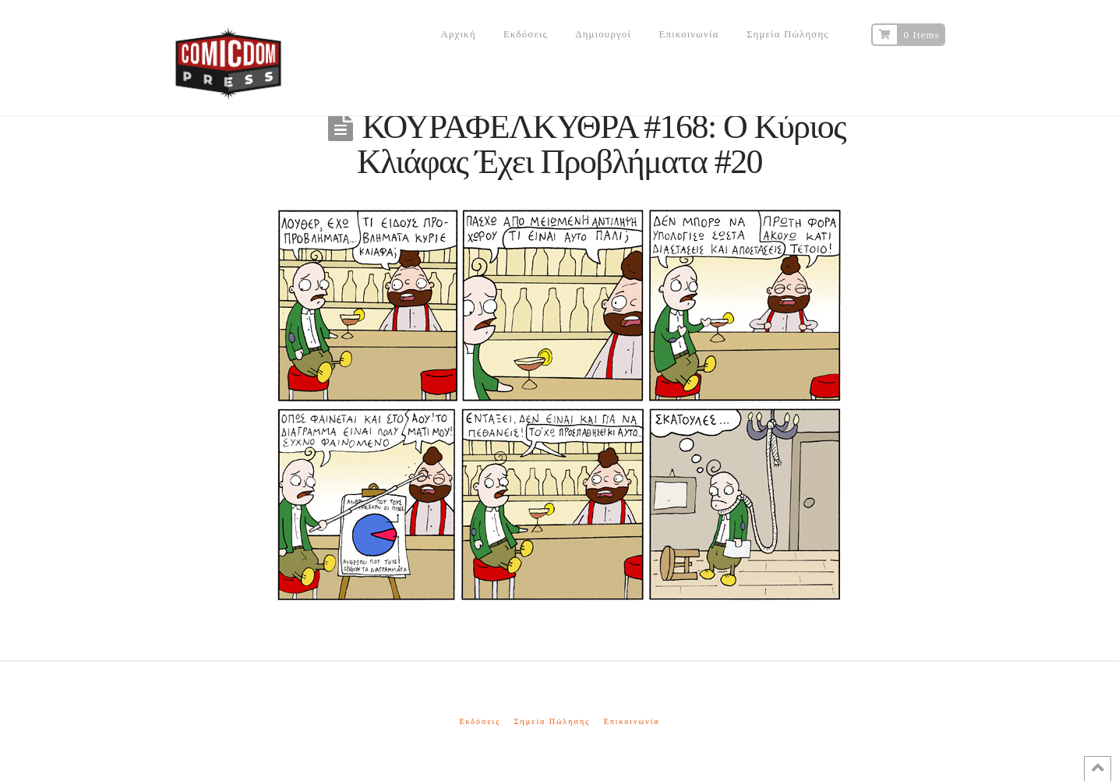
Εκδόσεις (479, 721)
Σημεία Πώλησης (552, 721)
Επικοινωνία (632, 721)
